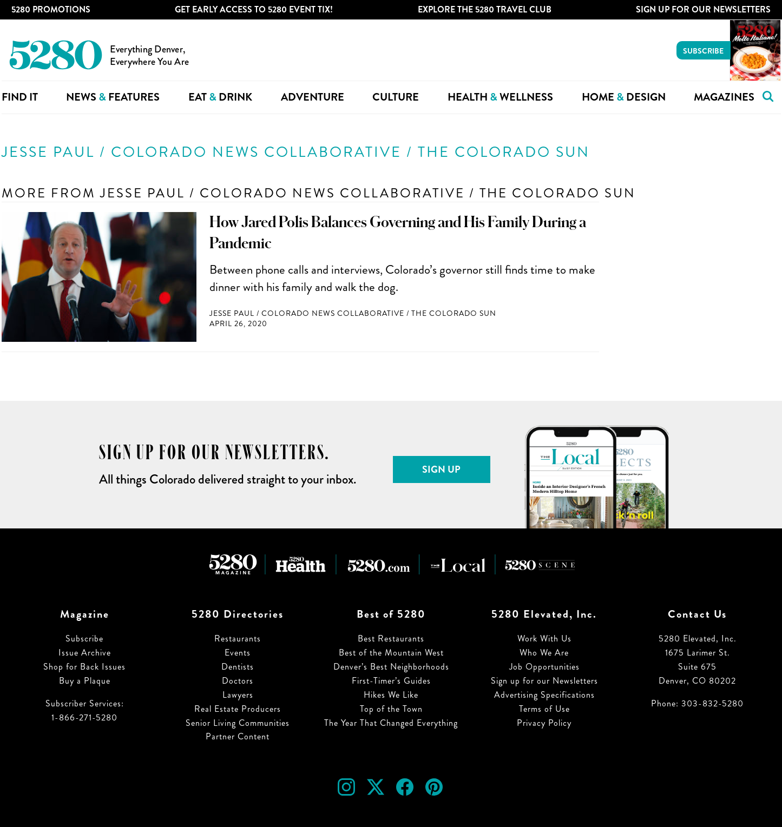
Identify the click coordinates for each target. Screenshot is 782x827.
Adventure (312, 97)
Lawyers (237, 695)
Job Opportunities (544, 666)
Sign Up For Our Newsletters (703, 9)
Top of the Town (391, 709)
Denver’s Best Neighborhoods (391, 666)
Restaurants (237, 638)
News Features (113, 97)
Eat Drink (220, 97)
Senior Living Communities (238, 723)
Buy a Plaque (84, 680)
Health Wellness (500, 97)
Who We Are (544, 652)
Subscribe (703, 50)
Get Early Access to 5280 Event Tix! (254, 9)
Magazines (724, 97)
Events (238, 652)
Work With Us (544, 638)
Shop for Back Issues (84, 666)
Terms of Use (544, 709)
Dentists (237, 666)
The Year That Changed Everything (391, 723)
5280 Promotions (50, 9)
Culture (395, 97)
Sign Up (441, 469)
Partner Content (238, 736)
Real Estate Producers (237, 709)
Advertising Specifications (544, 695)
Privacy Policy (544, 723)
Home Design (624, 97)
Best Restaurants (391, 638)
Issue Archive (84, 652)
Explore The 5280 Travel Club (484, 9)
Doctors (237, 680)
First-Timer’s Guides (391, 680)
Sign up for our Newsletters (544, 680)
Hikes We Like (391, 695)
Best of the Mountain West (391, 652)
